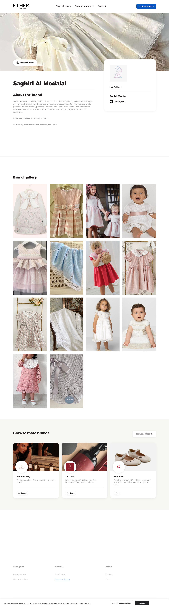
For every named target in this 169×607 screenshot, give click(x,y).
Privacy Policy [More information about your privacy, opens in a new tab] (85, 604)
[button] (63, 6)
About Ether (60, 574)
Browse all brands (144, 434)
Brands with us (19, 574)
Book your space (146, 6)
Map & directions (20, 579)
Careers (109, 579)
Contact (102, 6)
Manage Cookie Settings (121, 604)
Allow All (142, 604)
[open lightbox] (30, 211)
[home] (21, 6)
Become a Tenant (62, 579)
